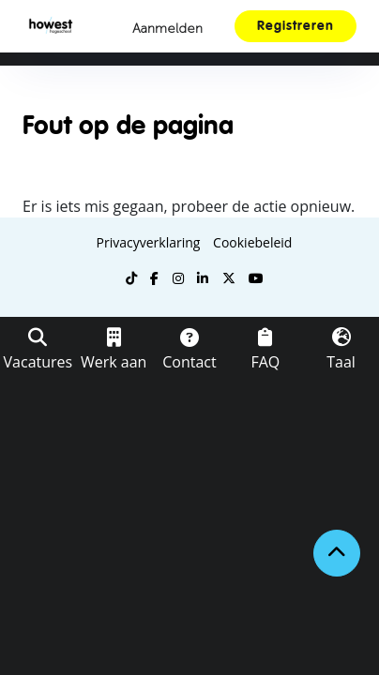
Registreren (295, 26)
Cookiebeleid (252, 242)
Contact (189, 362)
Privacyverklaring (149, 242)
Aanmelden (167, 29)
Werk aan (113, 362)
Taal (341, 362)
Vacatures (38, 362)
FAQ (265, 362)
